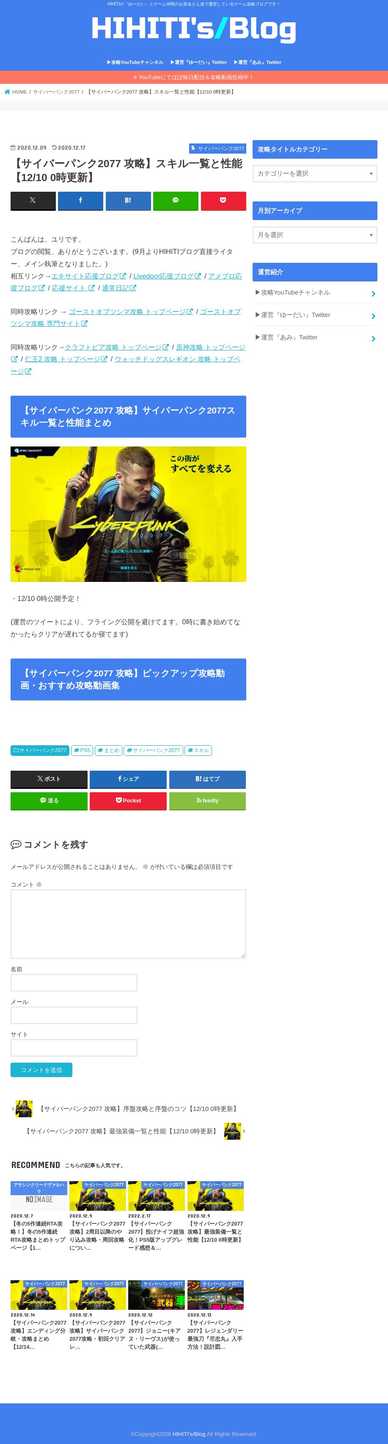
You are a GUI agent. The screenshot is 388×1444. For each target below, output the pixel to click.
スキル (201, 750)
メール (19, 1001)
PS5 (85, 750)
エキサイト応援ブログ (85, 276)
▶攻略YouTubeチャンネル (135, 62)
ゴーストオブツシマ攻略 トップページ (127, 311)
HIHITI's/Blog (189, 1434)
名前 (16, 969)
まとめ (111, 750)
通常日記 (115, 288)
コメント (26, 884)
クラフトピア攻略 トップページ (113, 347)
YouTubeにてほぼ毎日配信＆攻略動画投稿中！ (196, 77)
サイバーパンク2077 (43, 750)
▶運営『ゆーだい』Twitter (198, 62)
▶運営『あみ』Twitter (257, 62)
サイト (19, 1034)
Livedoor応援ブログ (163, 276)
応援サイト (70, 288)
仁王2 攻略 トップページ (62, 359)
